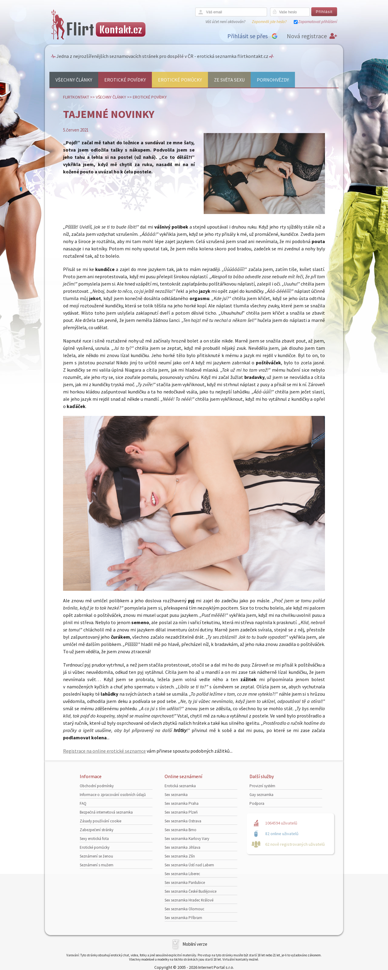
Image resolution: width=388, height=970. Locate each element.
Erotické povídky (125, 80)
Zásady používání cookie (100, 821)
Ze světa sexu (229, 80)
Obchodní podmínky (97, 785)
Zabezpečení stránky (96, 829)
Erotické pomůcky (180, 80)
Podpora (256, 803)
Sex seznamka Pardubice (185, 882)
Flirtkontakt (76, 97)
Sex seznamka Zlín (180, 856)
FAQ (83, 803)
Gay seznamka (261, 794)
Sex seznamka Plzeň (181, 812)
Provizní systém (262, 785)
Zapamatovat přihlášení (317, 21)
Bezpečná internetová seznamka (106, 812)
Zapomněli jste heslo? (269, 21)
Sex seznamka (176, 794)
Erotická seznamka (180, 785)
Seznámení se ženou (96, 856)
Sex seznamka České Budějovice (190, 891)
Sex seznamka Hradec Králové (189, 900)
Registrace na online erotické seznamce (104, 751)
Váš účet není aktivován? (225, 21)
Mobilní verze (194, 944)
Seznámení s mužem (96, 865)
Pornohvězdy (273, 80)
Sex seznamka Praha (182, 803)
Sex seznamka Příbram (183, 917)
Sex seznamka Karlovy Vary (187, 838)
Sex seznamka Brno (180, 829)
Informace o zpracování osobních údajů (113, 794)
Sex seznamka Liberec (182, 873)
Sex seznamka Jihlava (182, 847)
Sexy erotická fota (94, 838)
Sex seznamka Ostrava (183, 821)
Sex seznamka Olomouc (184, 908)
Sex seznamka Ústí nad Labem (189, 865)
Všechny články (73, 80)
